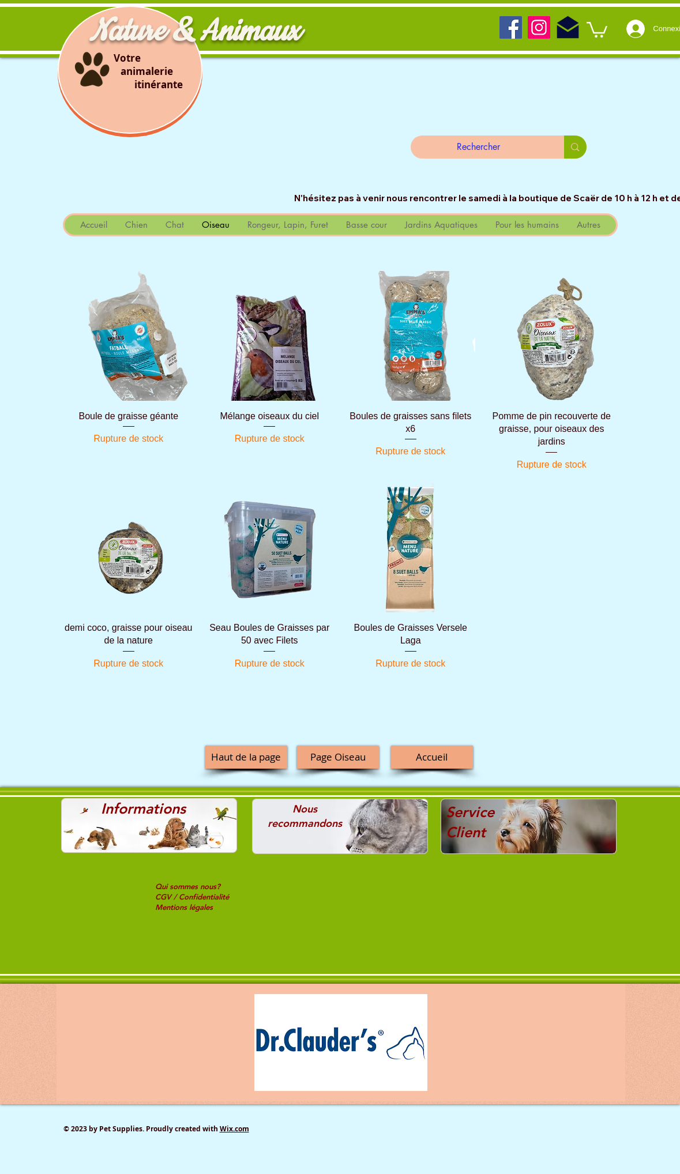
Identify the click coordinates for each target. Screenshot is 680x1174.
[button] (597, 28)
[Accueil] (432, 757)
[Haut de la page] (246, 757)
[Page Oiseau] (338, 757)
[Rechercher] (479, 147)
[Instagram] (539, 27)
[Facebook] (510, 27)
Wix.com (234, 1129)
